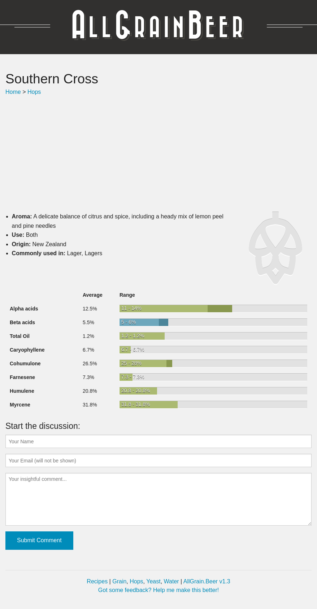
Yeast (153, 581)
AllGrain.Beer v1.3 (206, 581)
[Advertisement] (158, 154)
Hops (34, 92)
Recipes (97, 581)
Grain (119, 581)
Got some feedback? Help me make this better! (158, 590)
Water (171, 581)
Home (13, 92)
